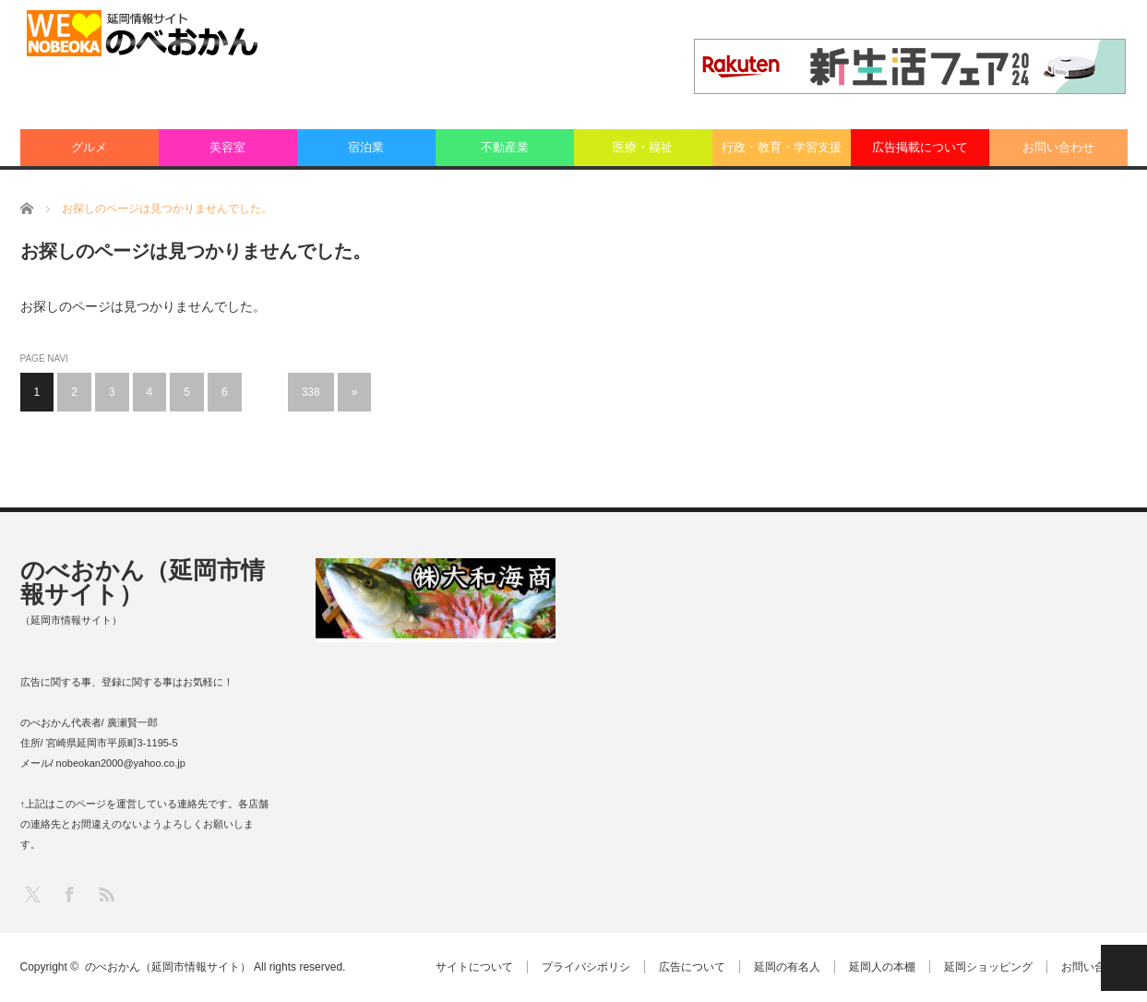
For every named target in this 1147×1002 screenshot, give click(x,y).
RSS (105, 893)
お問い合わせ (1058, 147)
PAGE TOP (1124, 968)
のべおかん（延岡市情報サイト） (142, 582)
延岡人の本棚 (882, 966)
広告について (692, 966)
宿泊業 (366, 147)
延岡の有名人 (787, 966)
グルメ (89, 147)
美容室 (227, 147)
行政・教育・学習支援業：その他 (782, 153)
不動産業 (505, 147)
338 (311, 392)
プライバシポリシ (586, 966)
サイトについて (474, 966)
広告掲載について (920, 147)
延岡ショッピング (988, 966)
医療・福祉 (643, 147)
